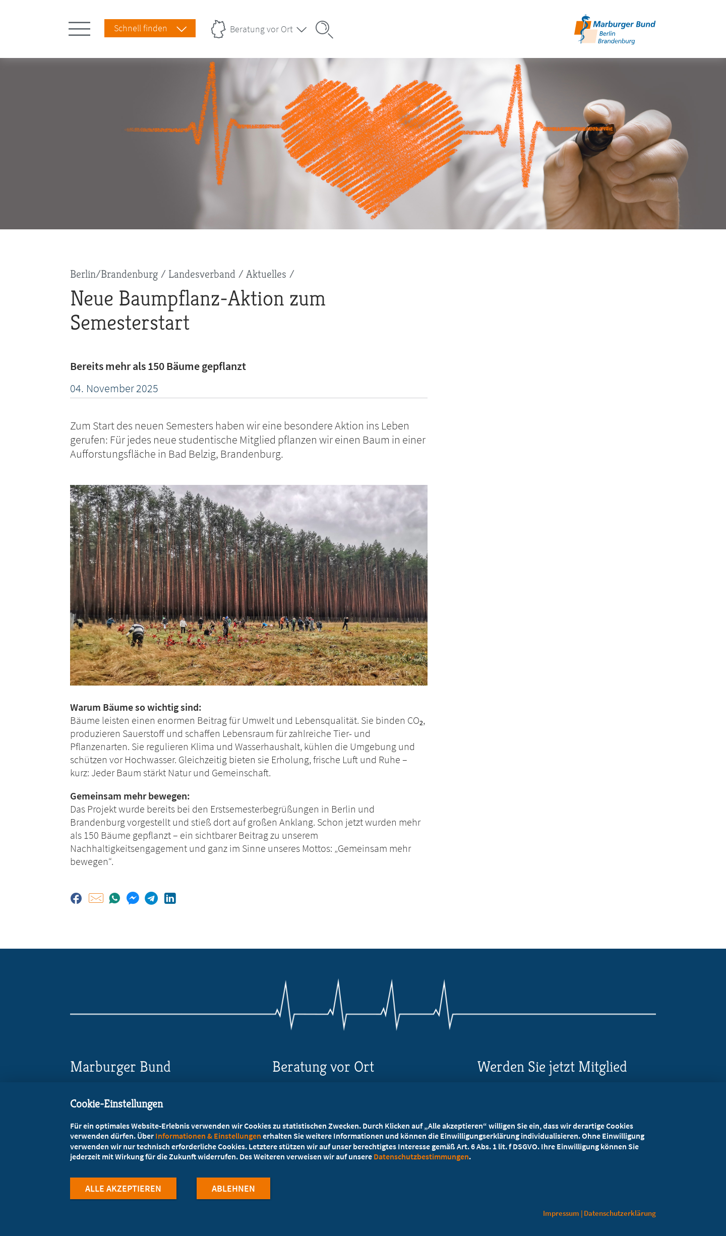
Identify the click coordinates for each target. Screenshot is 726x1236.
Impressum (561, 1213)
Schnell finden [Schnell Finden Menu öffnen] (140, 28)
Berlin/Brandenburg (114, 274)
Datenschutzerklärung (620, 1213)
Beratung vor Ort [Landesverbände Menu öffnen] (261, 29)
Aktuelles (266, 274)
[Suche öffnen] (327, 29)
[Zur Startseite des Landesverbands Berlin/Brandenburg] (615, 42)
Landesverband (201, 274)
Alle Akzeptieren (123, 1190)
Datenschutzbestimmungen (421, 1158)
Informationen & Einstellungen (208, 1137)
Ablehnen (233, 1190)
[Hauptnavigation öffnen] (81, 26)
